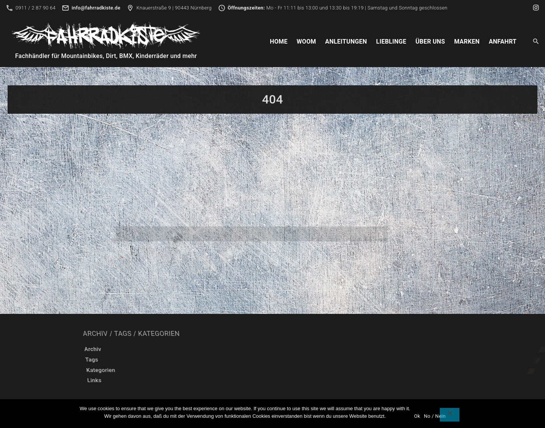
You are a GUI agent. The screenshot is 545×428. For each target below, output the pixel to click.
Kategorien (207, 370)
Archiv (207, 349)
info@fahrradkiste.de (96, 8)
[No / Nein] (449, 415)
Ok (417, 416)
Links (197, 380)
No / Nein (434, 416)
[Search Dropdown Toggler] (536, 41)
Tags (202, 359)
